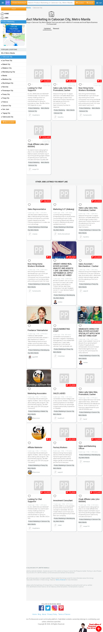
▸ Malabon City (6, 68)
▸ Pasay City (5, 94)
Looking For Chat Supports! (35, 89)
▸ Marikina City (6, 79)
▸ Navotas (4, 87)
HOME (5, 13)
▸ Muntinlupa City (7, 83)
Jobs (4, 17)
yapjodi (85, 291)
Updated (47, 29)
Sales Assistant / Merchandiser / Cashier (89, 265)
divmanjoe (86, 461)
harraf (85, 419)
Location (80, 3)
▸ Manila (4, 76)
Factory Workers (60, 447)
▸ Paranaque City (7, 91)
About (44, 614)
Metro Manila (45, 108)
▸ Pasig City (5, 98)
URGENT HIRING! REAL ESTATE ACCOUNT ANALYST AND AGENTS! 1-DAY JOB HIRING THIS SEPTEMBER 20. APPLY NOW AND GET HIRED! (63, 269)
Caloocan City (32, 111)
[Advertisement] (51, 47)
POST (14, 9)
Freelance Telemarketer (38, 330)
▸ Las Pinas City (6, 60)
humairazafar (87, 115)
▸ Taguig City (5, 113)
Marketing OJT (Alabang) (63, 209)
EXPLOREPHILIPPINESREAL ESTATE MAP (14, 29)
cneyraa (34, 234)
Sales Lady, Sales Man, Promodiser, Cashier (62, 89)
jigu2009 (35, 357)
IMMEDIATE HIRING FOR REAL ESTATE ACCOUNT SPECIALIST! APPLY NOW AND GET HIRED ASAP (89, 332)
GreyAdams (36, 115)
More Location (8, 122)
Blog (39, 614)
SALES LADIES (59, 393)
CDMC (60, 525)
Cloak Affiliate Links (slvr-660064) (38, 145)
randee (60, 302)
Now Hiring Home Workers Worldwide (87, 89)
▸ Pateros (4, 102)
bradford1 (61, 418)
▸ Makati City (5, 64)
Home (34, 614)
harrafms (61, 117)
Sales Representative (37, 209)
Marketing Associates (37, 393)
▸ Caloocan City (6, 57)
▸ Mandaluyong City (8, 72)
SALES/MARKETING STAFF (61, 330)
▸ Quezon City (6, 106)
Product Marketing (33, 108)
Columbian (61, 356)
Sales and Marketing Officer (87, 447)
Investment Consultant (63, 500)
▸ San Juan (5, 109)
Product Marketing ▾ (19, 2)
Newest (56, 29)
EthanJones (36, 418)
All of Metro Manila (8, 53)
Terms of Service (60, 580)
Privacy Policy (52, 614)
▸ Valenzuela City (7, 117)
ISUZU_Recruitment (64, 234)
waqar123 (35, 169)
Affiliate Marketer (35, 447)
